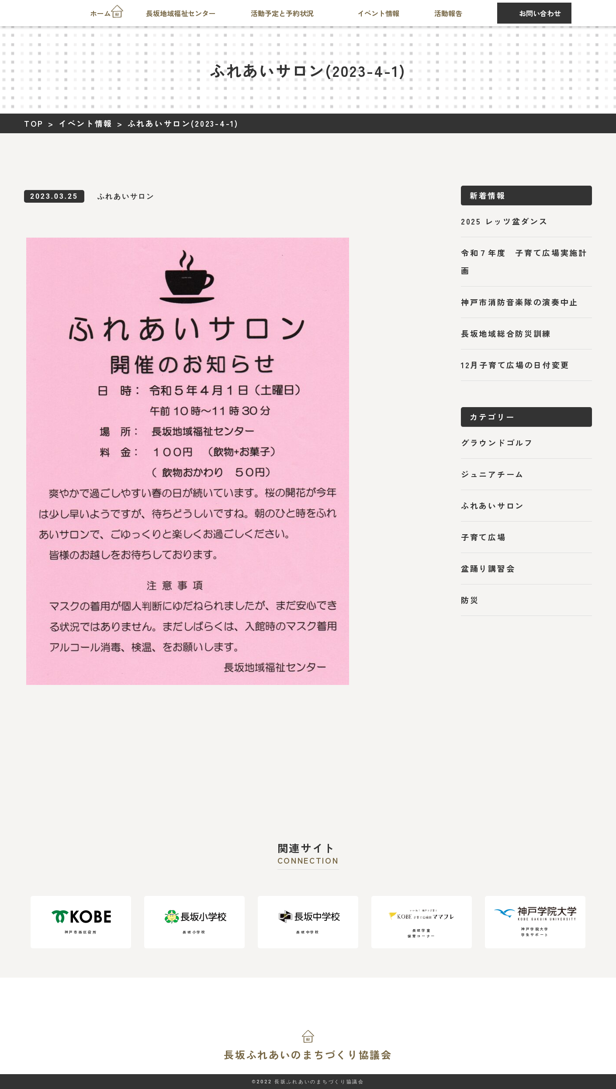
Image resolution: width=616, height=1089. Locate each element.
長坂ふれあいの (308, 1054)
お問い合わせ (540, 13)
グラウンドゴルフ (497, 442)
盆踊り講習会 (488, 568)
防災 (470, 599)
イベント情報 (378, 13)
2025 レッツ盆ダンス (504, 221)
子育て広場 (483, 537)
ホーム (100, 13)
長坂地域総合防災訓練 (506, 333)
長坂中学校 (308, 922)
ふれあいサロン (492, 505)
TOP (34, 123)
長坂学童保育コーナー (422, 922)
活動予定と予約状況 (282, 13)
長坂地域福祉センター (181, 13)
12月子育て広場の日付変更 (515, 364)
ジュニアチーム (492, 474)
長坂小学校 (194, 922)
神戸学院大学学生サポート (535, 922)
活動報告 (448, 13)
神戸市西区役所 (81, 922)
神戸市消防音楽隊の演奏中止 (519, 302)
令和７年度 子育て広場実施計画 (524, 261)
